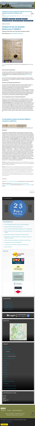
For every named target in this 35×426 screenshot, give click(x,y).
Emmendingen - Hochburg (9, 305)
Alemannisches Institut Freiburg (9, 353)
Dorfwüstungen (6, 383)
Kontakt (9, 410)
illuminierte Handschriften (28, 20)
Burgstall (4, 360)
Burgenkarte (5, 356)
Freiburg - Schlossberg (8, 309)
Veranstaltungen (6, 347)
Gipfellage (5, 372)
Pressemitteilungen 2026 (7, 349)
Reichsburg (5, 376)
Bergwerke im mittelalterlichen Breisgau (9, 388)
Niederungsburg (6, 363)
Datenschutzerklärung (17, 410)
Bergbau (4, 379)
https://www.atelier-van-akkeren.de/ (16, 33)
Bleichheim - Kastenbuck (9, 307)
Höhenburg (5, 365)
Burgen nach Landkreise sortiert (9, 358)
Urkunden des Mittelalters (7, 20)
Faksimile (3, 64)
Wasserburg (5, 374)
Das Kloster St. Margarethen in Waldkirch (11, 181)
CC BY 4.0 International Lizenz (27, 184)
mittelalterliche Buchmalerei (18, 20)
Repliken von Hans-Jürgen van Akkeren (9, 15)
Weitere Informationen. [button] (7, 421)
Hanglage (5, 367)
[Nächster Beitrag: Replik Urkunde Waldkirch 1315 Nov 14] (32, 192)
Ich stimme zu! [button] (4, 424)
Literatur (4, 351)
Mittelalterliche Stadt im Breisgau (8, 381)
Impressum (3, 410)
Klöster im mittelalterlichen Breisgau (9, 385)
